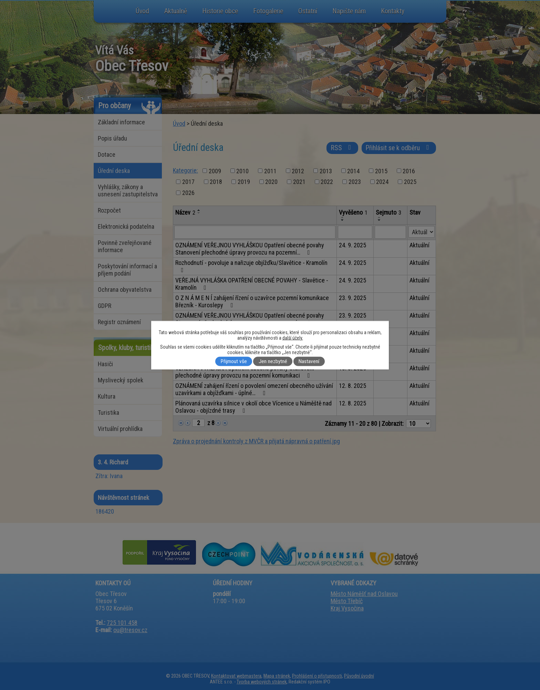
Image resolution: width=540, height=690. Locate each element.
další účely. (292, 337)
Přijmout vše (234, 361)
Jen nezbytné (273, 361)
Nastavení (309, 361)
